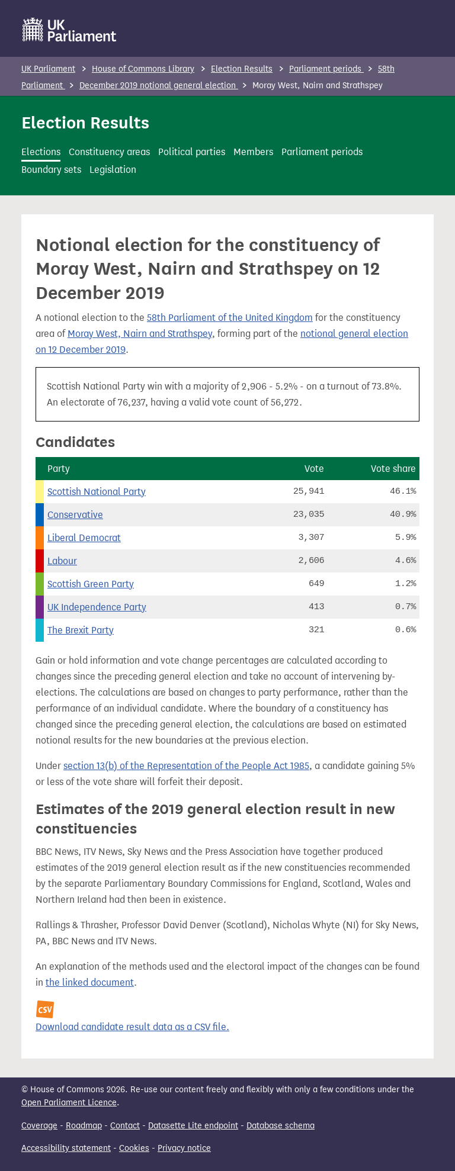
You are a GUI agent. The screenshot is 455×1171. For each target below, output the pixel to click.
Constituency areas (109, 151)
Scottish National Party (96, 491)
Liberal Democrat (84, 537)
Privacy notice (184, 1148)
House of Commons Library (143, 69)
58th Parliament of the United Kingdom (230, 317)
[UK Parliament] (69, 30)
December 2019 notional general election (158, 86)
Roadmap (84, 1126)
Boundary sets (51, 169)
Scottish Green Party (90, 584)
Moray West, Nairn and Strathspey (140, 333)
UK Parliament (48, 69)
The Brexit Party (80, 630)
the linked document (90, 982)
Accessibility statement (66, 1148)
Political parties (191, 151)
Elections (40, 151)
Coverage (39, 1126)
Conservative (75, 514)
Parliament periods (326, 69)
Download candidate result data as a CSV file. (132, 1026)
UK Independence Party (96, 607)
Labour (62, 561)
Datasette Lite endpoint (193, 1126)
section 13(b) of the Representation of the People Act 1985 (186, 765)
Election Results (242, 69)
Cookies (134, 1148)
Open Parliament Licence (69, 1103)
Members (253, 151)
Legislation (112, 169)
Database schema (280, 1126)
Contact (125, 1126)
